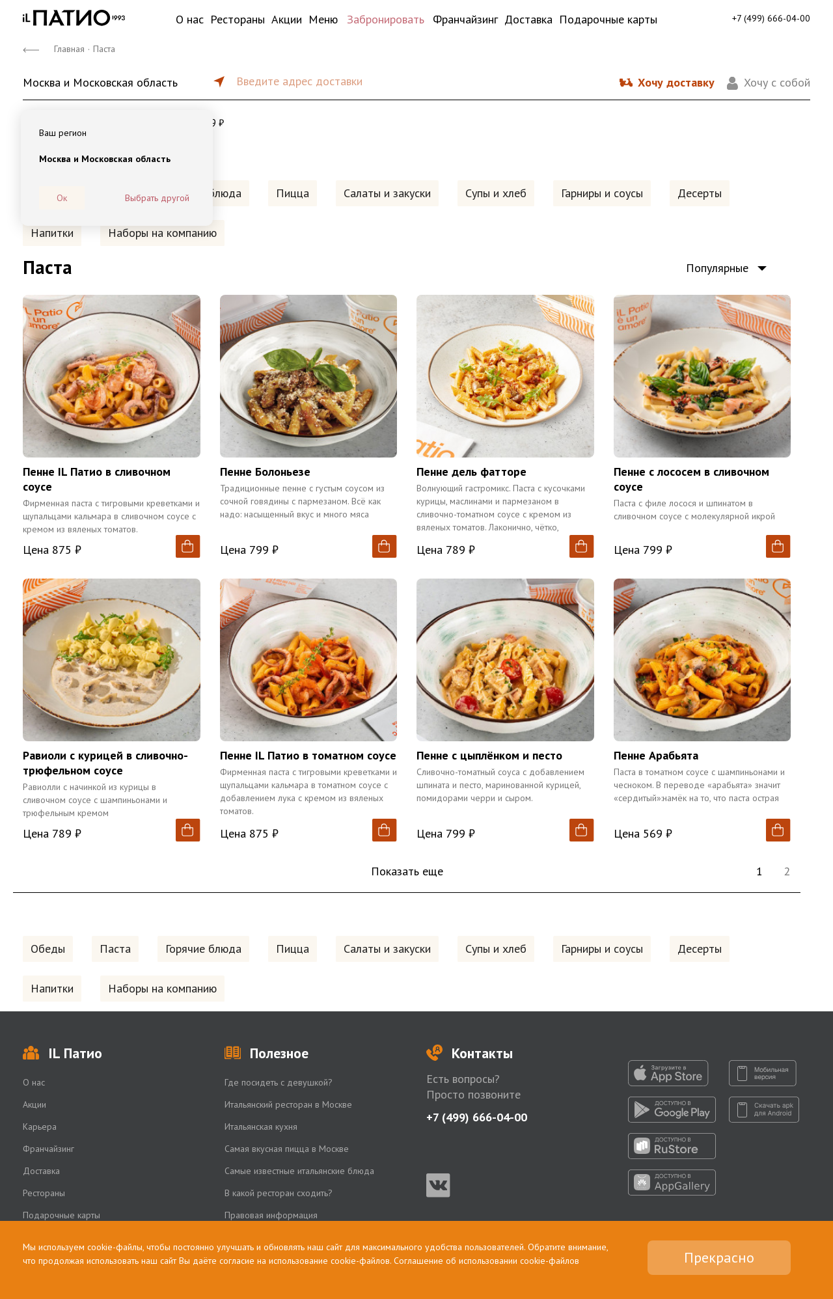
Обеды (48, 948)
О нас (190, 19)
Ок (62, 198)
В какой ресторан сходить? (279, 1193)
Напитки (52, 232)
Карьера (40, 1126)
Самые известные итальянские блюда (299, 1171)
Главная (69, 49)
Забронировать (385, 19)
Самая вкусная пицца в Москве (287, 1149)
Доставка (528, 19)
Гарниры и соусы (602, 192)
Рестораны (237, 19)
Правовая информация (271, 1215)
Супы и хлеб (495, 192)
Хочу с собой (777, 82)
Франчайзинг (465, 19)
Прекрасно (719, 1257)
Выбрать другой (157, 198)
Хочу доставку (676, 82)
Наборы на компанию (162, 232)
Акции (286, 19)
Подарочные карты (608, 19)
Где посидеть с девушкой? (279, 1082)
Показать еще (407, 871)
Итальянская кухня (261, 1126)
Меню (323, 19)
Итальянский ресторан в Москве (288, 1104)
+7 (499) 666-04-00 (771, 18)
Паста (115, 948)
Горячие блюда (203, 948)
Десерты (699, 192)
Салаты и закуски (387, 192)
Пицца (292, 192)
